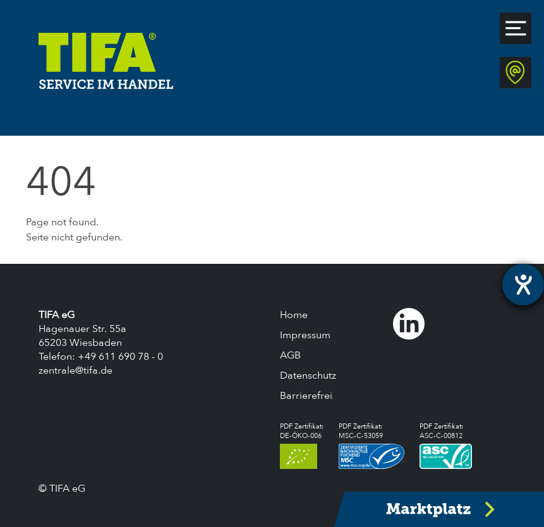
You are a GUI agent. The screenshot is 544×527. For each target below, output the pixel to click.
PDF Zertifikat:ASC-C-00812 (446, 445)
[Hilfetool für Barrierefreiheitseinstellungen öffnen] (523, 284)
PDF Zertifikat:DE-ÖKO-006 (301, 445)
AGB (290, 355)
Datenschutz (308, 375)
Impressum (305, 335)
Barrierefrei (306, 396)
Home (294, 315)
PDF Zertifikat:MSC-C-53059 (372, 445)
